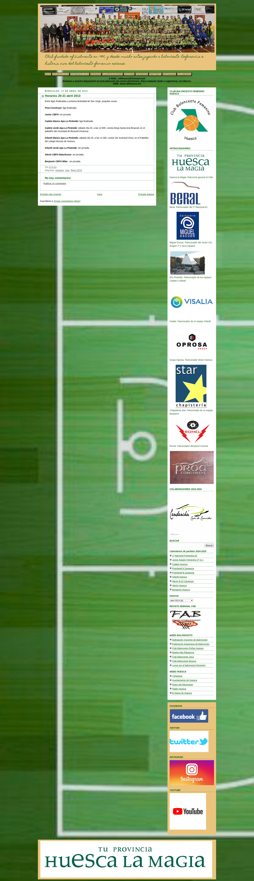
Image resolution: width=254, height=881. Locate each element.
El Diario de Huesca (182, 693)
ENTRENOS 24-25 (79, 74)
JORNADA (95, 74)
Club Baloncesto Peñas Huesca (187, 648)
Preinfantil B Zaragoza (183, 573)
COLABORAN (184, 74)
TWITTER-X (155, 74)
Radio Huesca (179, 689)
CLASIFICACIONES (112, 74)
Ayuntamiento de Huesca (184, 680)
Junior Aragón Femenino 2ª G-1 (187, 560)
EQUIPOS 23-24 (60, 74)
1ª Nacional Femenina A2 (184, 556)
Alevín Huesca (179, 585)
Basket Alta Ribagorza (183, 652)
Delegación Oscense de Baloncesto (190, 640)
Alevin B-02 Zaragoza (183, 581)
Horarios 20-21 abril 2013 (63, 95)
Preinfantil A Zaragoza (183, 568)
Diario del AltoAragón (182, 684)
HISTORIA (129, 74)
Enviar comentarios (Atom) (67, 201)
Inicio (99, 194)
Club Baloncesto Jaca (183, 657)
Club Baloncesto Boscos (184, 661)
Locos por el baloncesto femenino (188, 665)
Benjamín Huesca (181, 590)
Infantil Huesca (179, 577)
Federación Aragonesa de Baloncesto (190, 644)
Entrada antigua (146, 194)
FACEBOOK (142, 74)
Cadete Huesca (180, 564)
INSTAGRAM (169, 74)
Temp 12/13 (76, 170)
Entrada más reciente (50, 194)
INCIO (48, 74)
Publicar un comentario (54, 183)
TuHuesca (177, 676)
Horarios (59, 170)
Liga (67, 170)
